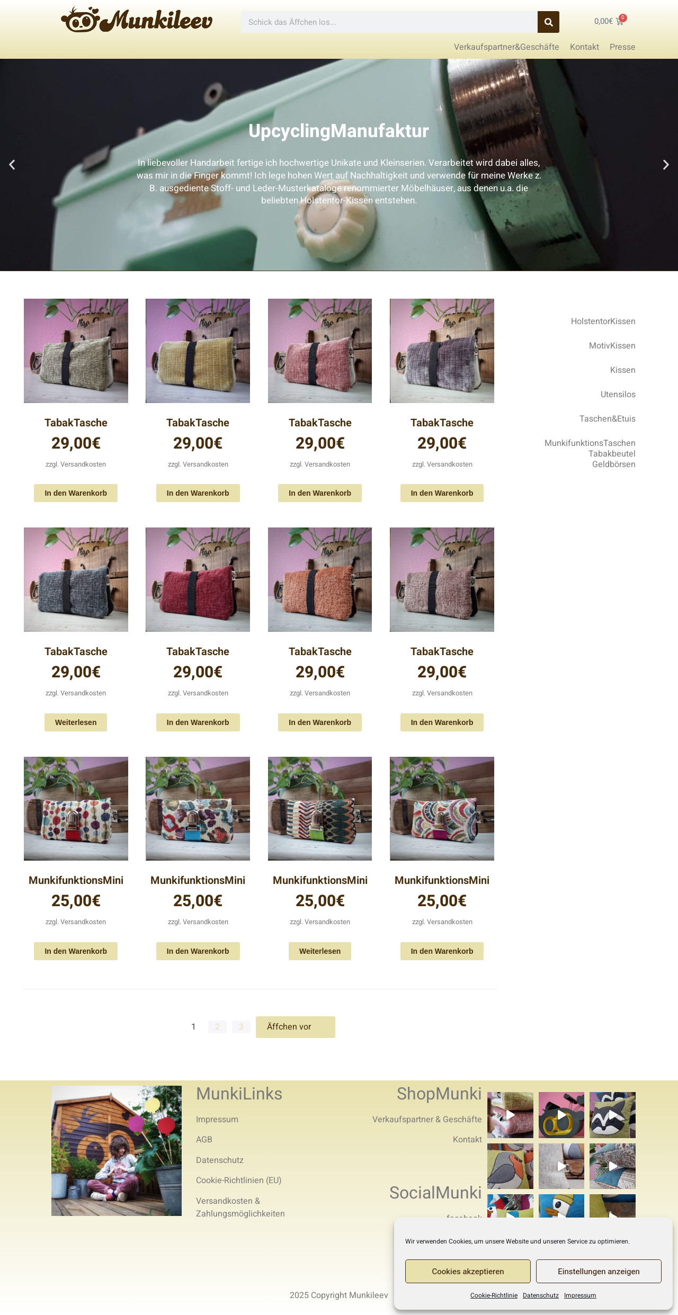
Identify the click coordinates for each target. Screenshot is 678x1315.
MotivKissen (612, 345)
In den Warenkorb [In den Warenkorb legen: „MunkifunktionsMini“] (75, 951)
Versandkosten (83, 464)
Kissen (623, 370)
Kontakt (467, 1139)
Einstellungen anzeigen (599, 1271)
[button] (12, 165)
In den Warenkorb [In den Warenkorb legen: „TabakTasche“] (75, 493)
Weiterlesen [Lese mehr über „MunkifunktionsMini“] (320, 951)
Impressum (580, 1295)
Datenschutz (541, 1295)
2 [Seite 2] (217, 1027)
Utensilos (618, 394)
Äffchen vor (295, 1027)
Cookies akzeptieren (468, 1271)
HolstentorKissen (603, 321)
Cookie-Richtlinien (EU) (239, 1180)
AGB (204, 1139)
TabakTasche (76, 423)
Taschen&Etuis (607, 419)
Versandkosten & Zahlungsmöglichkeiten (240, 1207)
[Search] (548, 22)
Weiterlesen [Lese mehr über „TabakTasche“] (75, 722)
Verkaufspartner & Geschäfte (427, 1119)
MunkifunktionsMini (76, 880)
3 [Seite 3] (241, 1027)
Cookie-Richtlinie (494, 1295)
